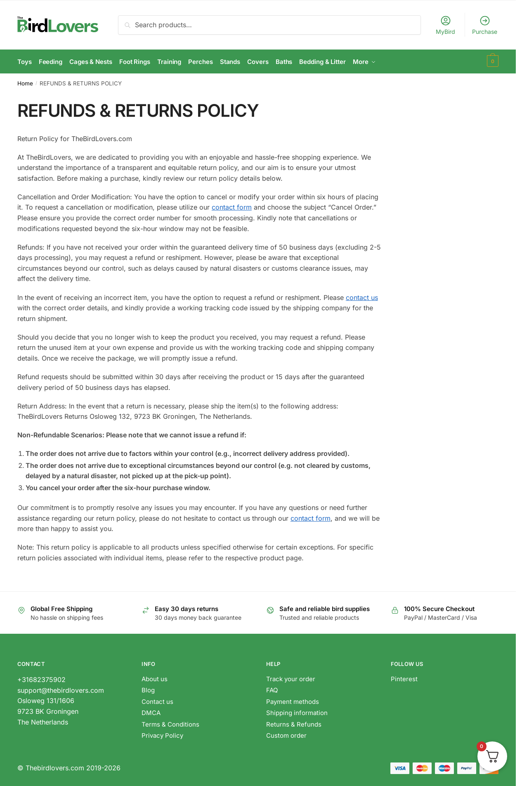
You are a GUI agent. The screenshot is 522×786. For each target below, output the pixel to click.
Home (25, 81)
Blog (148, 689)
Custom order (286, 734)
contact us (362, 296)
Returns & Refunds (294, 723)
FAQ (272, 689)
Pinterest (404, 677)
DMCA (151, 711)
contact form (232, 206)
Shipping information (297, 711)
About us (155, 677)
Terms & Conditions (170, 723)
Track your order (290, 677)
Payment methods (292, 700)
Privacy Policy (162, 734)
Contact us (157, 700)
